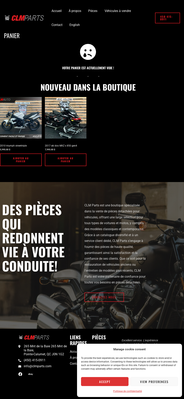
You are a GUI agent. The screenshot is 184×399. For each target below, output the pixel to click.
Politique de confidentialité (127, 391)
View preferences (154, 381)
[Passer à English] (56, 25)
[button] (167, 18)
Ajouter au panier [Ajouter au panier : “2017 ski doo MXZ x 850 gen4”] (65, 159)
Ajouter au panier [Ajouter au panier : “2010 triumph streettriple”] (21, 159)
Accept (104, 381)
